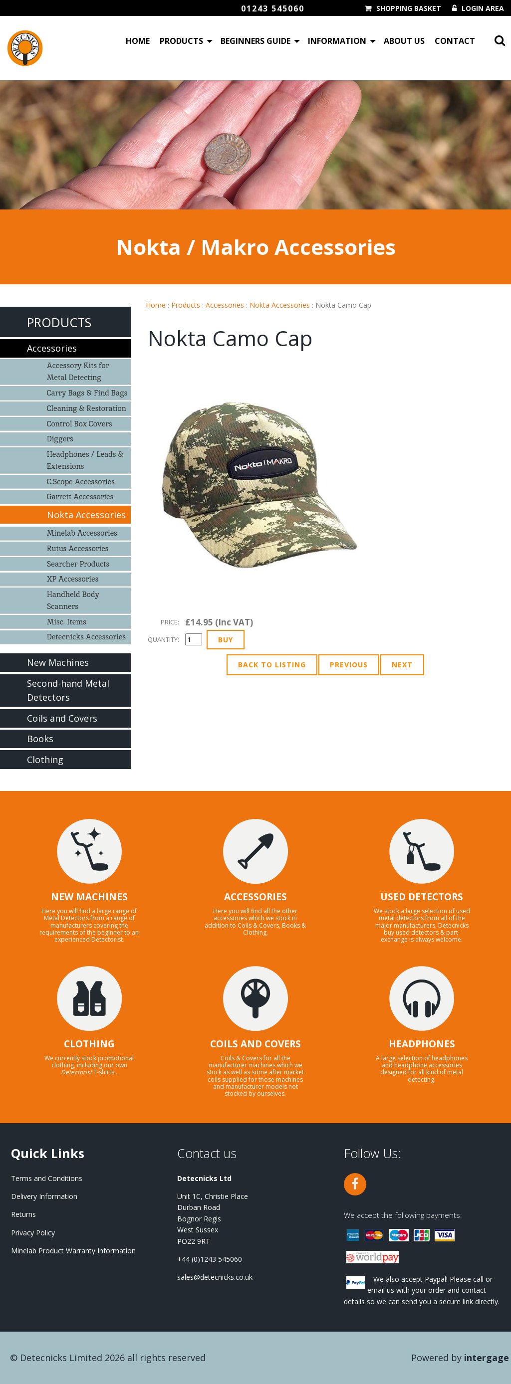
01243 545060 (272, 8)
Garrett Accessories (80, 496)
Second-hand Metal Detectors (68, 690)
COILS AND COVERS (255, 1043)
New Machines (58, 662)
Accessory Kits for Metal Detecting (78, 371)
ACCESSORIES (255, 896)
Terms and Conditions (46, 1178)
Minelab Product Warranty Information (73, 1250)
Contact (455, 41)
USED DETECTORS (421, 896)
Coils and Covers (62, 718)
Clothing (45, 760)
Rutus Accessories (78, 548)
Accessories (225, 305)
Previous (349, 664)
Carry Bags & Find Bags (87, 392)
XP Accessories (73, 579)
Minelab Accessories (82, 533)
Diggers (60, 438)
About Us (404, 41)
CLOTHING (89, 1043)
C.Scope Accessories (81, 481)
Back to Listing (272, 664)
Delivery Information (44, 1196)
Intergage (486, 1358)
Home (138, 41)
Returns (23, 1214)
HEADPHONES (422, 1043)
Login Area (483, 8)
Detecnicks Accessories (86, 636)
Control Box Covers (79, 423)
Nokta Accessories (280, 305)
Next (402, 664)
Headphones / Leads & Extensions (85, 460)
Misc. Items (66, 621)
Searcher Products (78, 564)
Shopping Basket (408, 8)
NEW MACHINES (89, 896)
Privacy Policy (33, 1232)
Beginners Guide (255, 41)
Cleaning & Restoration (86, 408)
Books (40, 739)
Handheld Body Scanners (73, 600)
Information (337, 41)
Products (181, 41)
